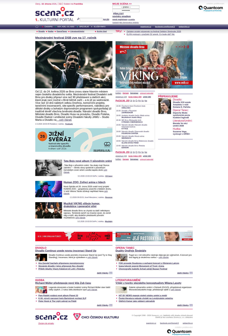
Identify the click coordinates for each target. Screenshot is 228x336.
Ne (146, 101)
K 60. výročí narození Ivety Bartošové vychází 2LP (62, 298)
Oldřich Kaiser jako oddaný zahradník (137, 301)
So (142, 101)
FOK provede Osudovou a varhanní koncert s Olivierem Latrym (149, 263)
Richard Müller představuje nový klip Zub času (63, 283)
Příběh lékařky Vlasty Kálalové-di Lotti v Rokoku (61, 269)
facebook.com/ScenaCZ (165, 27)
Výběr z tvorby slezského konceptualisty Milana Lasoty (148, 283)
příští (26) (147, 97)
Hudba (50, 31)
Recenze (108, 197)
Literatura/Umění (77, 31)
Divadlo (41, 31)
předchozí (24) (121, 97)
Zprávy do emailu (46, 323)
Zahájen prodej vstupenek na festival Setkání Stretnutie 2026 (154, 31)
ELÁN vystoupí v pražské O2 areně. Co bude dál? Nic (151, 34)
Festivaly (69, 124)
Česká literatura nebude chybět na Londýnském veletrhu (146, 298)
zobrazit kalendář (146, 93)
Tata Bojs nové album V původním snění (88, 161)
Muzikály (108, 221)
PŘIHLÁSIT (118, 13)
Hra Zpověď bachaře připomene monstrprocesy (61, 263)
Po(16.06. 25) (122, 100)
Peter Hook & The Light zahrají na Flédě (57, 301)
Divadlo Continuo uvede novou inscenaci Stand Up (65, 250)
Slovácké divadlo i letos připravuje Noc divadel (60, 266)
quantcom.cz (145, 27)
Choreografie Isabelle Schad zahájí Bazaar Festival (143, 269)
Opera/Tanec (62, 31)
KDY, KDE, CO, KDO (65, 27)
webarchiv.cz (184, 27)
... (111, 273)
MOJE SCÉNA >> (122, 3)
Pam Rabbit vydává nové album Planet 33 (58, 295)
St (134, 101)
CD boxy (108, 176)
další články (102, 273)
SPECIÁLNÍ (84, 27)
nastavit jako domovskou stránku (125, 22)
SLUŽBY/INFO (99, 27)
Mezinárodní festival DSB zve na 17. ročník (65, 37)
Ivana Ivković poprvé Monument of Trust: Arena (141, 266)
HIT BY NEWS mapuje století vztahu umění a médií (143, 295)
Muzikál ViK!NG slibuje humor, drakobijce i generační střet (82, 205)
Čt (136, 101)
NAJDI (106, 19)
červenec (134, 93)
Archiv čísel (102, 31)
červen (126, 93)
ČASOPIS (48, 27)
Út (131, 101)
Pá (139, 101)
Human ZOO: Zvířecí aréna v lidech (84, 182)
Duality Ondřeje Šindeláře (131, 250)
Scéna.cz (40, 8)
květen (118, 93)
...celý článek (64, 120)
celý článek (80, 217)
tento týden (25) (135, 97)
